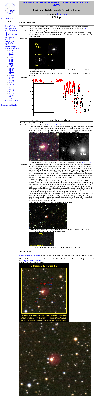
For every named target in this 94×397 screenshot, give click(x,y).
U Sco (11, 88)
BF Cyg (11, 68)
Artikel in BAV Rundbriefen (10, 42)
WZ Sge (11, 90)
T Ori (11, 79)
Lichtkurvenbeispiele (12, 48)
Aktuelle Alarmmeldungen (10, 46)
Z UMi (11, 99)
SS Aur (11, 57)
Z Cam (11, 59)
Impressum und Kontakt (9, 105)
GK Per (11, 84)
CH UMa (12, 97)
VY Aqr (11, 54)
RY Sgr (11, 93)
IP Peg (11, 82)
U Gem (11, 75)
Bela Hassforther (87, 162)
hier (85, 28)
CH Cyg (11, 70)
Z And (11, 52)
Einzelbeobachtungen (12, 100)
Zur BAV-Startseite (7, 18)
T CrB (11, 63)
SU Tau (11, 95)
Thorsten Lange (61, 14)
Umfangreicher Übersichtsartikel (29, 255)
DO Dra (11, 73)
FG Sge (11, 91)
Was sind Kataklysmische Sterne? (10, 37)
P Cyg (11, 64)
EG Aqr (11, 55)
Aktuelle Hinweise (11, 34)
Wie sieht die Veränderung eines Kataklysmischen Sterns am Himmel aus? (11, 28)
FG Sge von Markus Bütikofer (31, 260)
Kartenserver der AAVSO (55, 125)
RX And (11, 50)
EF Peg (11, 81)
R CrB (11, 61)
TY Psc (11, 86)
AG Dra (11, 72)
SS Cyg (11, 66)
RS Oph (11, 77)
